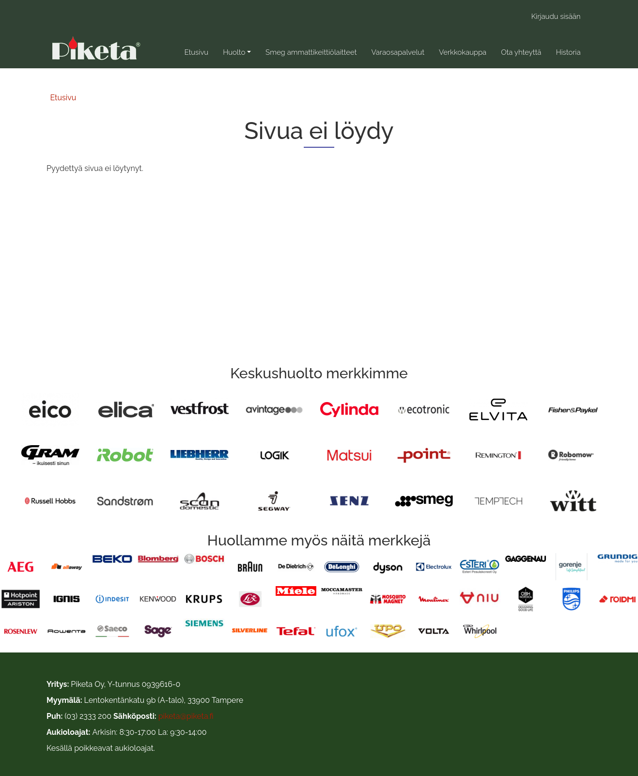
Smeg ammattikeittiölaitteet (311, 52)
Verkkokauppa (462, 52)
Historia (568, 52)
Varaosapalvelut (397, 52)
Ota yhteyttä (521, 52)
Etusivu (196, 52)
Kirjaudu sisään (556, 16)
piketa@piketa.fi (186, 716)
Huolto (234, 52)
